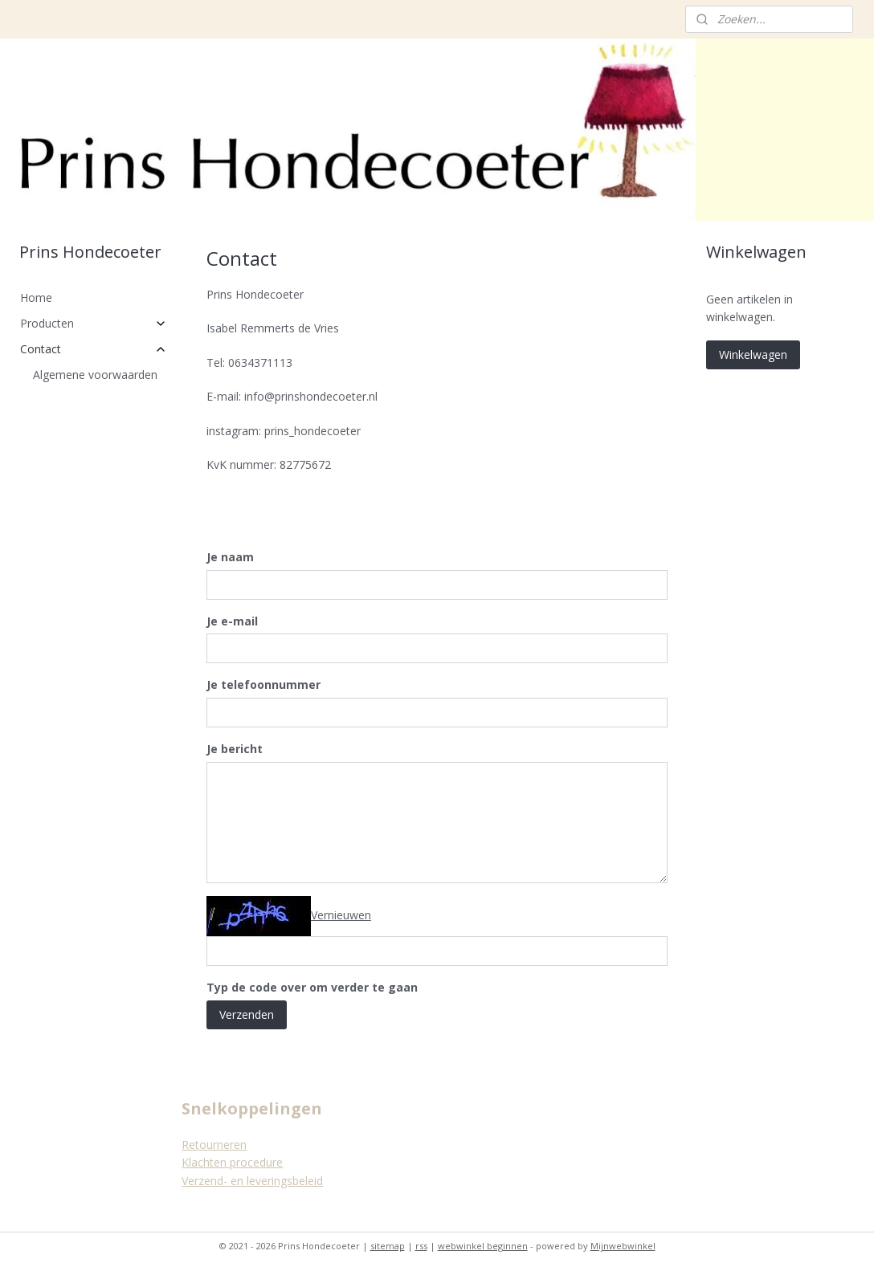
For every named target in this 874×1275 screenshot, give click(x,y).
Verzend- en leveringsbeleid (252, 1180)
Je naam (230, 556)
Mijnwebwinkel (623, 1246)
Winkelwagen (753, 354)
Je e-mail (232, 621)
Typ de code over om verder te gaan (312, 987)
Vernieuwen (341, 915)
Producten (94, 323)
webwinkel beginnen (483, 1246)
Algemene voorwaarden (95, 374)
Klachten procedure (232, 1162)
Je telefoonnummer (263, 684)
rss (421, 1246)
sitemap (387, 1246)
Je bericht (234, 748)
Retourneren (214, 1144)
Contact (94, 348)
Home (36, 297)
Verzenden (246, 1014)
